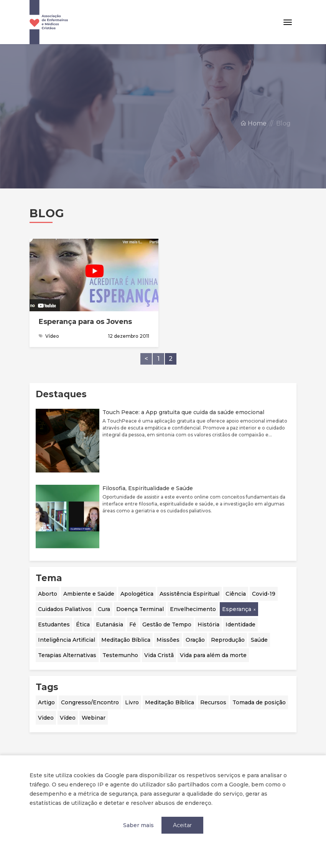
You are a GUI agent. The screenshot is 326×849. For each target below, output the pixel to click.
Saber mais (138, 825)
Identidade (240, 624)
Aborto (47, 593)
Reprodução (228, 639)
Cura (104, 609)
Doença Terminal (140, 609)
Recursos (213, 702)
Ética (83, 624)
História (208, 624)
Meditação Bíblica (125, 639)
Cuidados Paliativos (65, 609)
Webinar (93, 717)
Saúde (259, 639)
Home (253, 130)
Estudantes (54, 624)
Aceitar (182, 825)
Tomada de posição (259, 702)
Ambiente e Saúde (88, 593)
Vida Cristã (159, 655)
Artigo (46, 702)
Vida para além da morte (213, 655)
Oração (195, 639)
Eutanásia (109, 624)
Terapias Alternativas (67, 655)
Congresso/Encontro (90, 702)
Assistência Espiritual (189, 593)
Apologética (136, 593)
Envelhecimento (193, 609)
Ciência (236, 593)
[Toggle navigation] (287, 22)
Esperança (236, 609)
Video (46, 717)
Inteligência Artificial (66, 639)
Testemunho (120, 655)
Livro (132, 702)
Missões (167, 639)
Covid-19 (263, 593)
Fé (132, 624)
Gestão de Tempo (166, 624)
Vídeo (68, 717)
